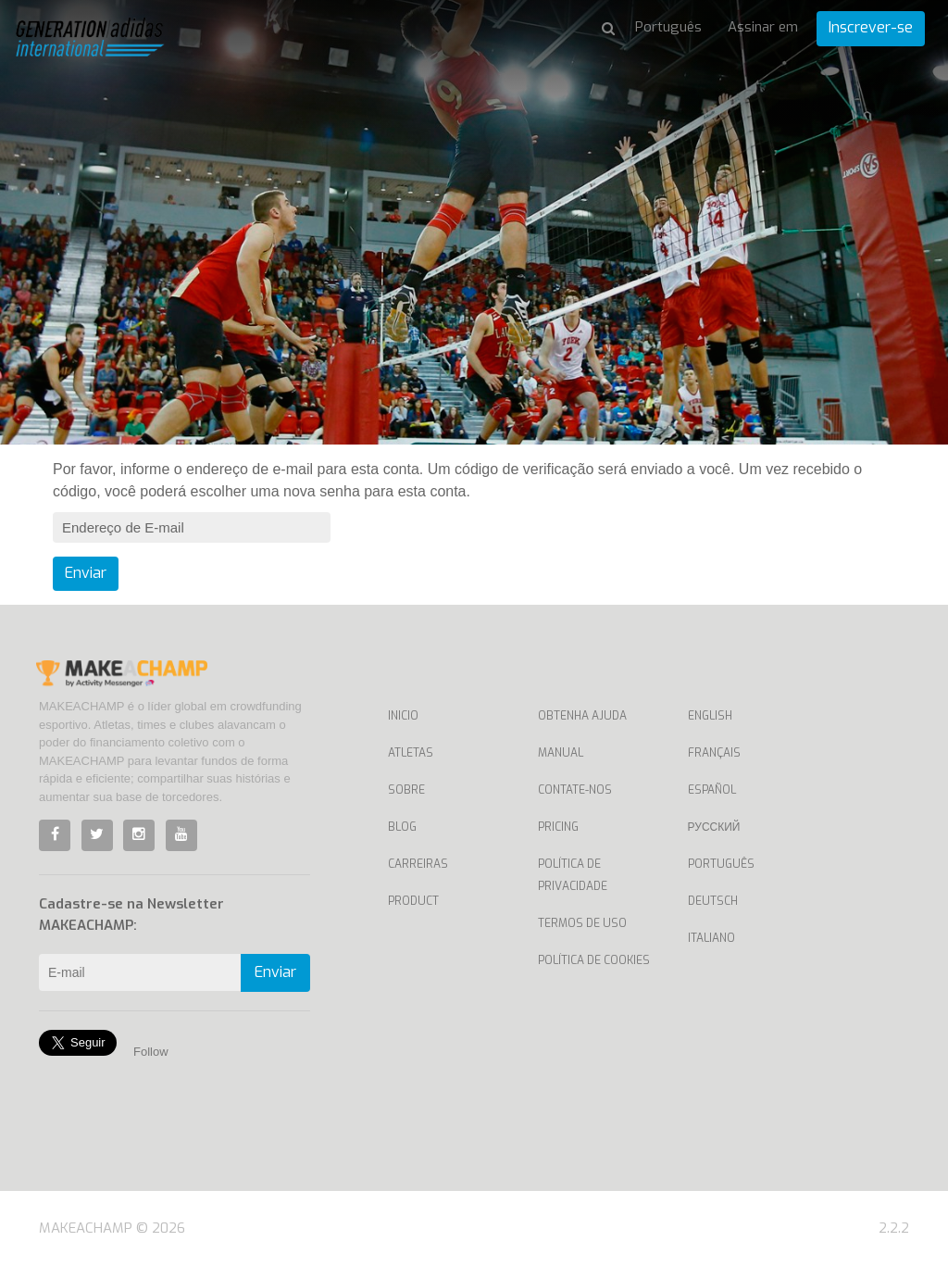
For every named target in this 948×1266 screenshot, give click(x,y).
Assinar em (763, 27)
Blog (402, 827)
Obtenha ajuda (582, 715)
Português (721, 864)
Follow (150, 1052)
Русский (714, 827)
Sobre (406, 790)
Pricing (558, 827)
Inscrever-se (871, 27)
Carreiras (418, 864)
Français (714, 753)
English (710, 715)
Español (712, 790)
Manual (560, 753)
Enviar (85, 573)
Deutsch (713, 901)
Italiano (711, 938)
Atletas (410, 753)
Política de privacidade (572, 875)
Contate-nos (575, 790)
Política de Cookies (594, 960)
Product (413, 901)
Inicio (403, 715)
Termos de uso (582, 923)
